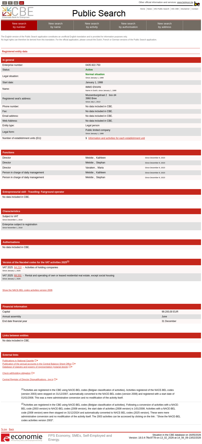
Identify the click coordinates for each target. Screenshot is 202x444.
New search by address (165, 25)
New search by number (19, 25)
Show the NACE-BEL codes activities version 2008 (27, 290)
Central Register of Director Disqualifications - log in (27, 379)
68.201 (18, 275)
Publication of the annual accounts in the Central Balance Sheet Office (37, 364)
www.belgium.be (185, 2)
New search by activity (92, 25)
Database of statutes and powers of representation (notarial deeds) (35, 367)
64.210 (18, 267)
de (16, 2)
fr (10, 2)
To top (4, 429)
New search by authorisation (128, 25)
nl (5, 2)
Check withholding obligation (16, 373)
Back (11, 429)
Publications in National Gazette (18, 360)
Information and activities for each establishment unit (116, 138)
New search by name (55, 25)
